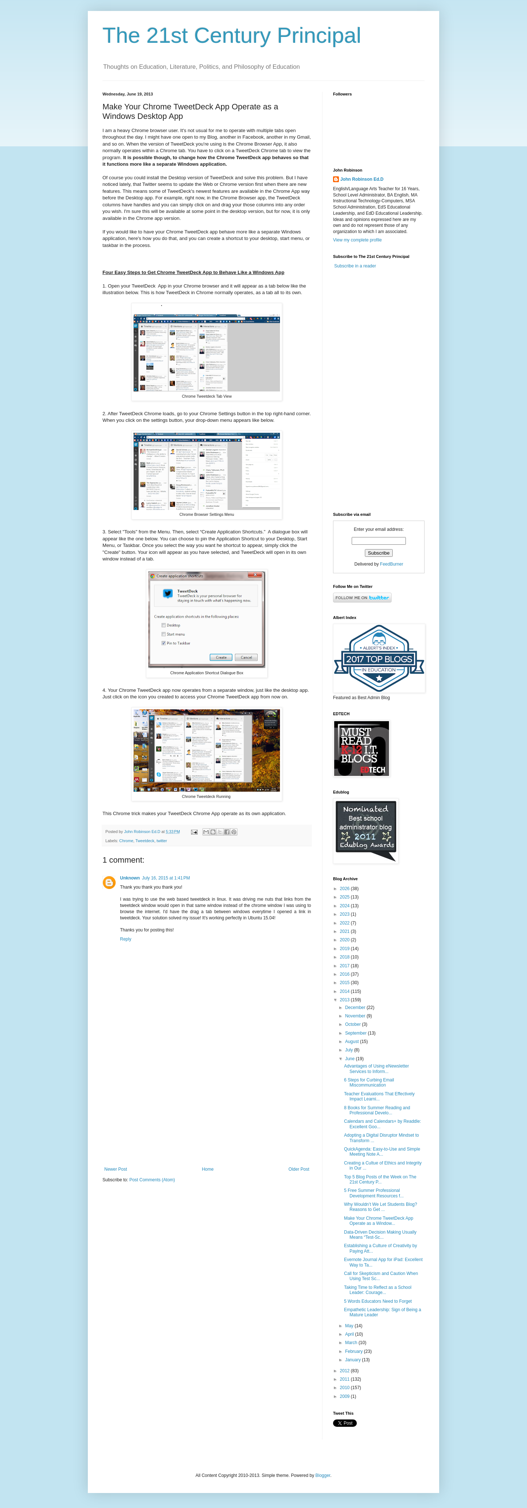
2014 (345, 991)
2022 (345, 923)
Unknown (130, 878)
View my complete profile (357, 240)
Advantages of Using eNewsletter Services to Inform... (376, 1069)
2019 (345, 948)
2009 (345, 1396)
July (349, 1050)
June (350, 1058)
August (352, 1041)
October (353, 1024)
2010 (345, 1387)
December (356, 1007)
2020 (345, 939)
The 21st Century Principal (231, 35)
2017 (345, 965)
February (354, 1351)
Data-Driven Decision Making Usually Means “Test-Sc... (380, 1235)
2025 (345, 897)
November (356, 1016)
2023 (345, 914)
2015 (345, 982)
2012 (345, 1370)
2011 (345, 1379)
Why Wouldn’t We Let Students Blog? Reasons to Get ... (380, 1207)
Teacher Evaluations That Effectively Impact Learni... (379, 1096)
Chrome (126, 841)
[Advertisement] (206, 1106)
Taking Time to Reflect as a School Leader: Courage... (377, 1290)
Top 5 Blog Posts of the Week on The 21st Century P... (380, 1179)
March (352, 1342)
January (353, 1359)
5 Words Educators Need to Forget (378, 1301)
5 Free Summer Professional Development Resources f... (374, 1193)
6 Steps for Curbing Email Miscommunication (369, 1082)
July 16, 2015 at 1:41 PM (166, 878)
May (350, 1325)
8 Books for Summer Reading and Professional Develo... (377, 1110)
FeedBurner (391, 564)
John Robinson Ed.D (362, 179)
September (356, 1033)
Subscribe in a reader (355, 266)
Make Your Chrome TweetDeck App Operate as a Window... (378, 1221)
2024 (345, 905)
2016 (345, 974)
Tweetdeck (144, 841)
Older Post (298, 1169)
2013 (345, 999)
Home (208, 1169)
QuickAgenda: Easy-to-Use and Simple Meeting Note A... (382, 1152)
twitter (162, 841)
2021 (345, 931)
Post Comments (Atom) (152, 1179)
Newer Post (115, 1169)
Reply (125, 939)
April (350, 1334)
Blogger (322, 1475)
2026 (345, 888)
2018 (345, 957)
